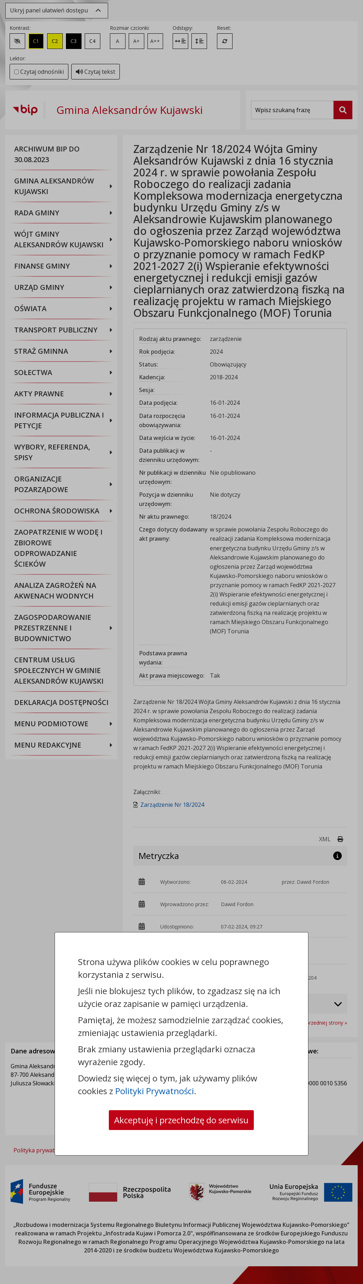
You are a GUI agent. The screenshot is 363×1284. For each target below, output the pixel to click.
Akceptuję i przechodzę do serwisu (181, 1120)
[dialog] (181, 642)
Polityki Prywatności (154, 1091)
